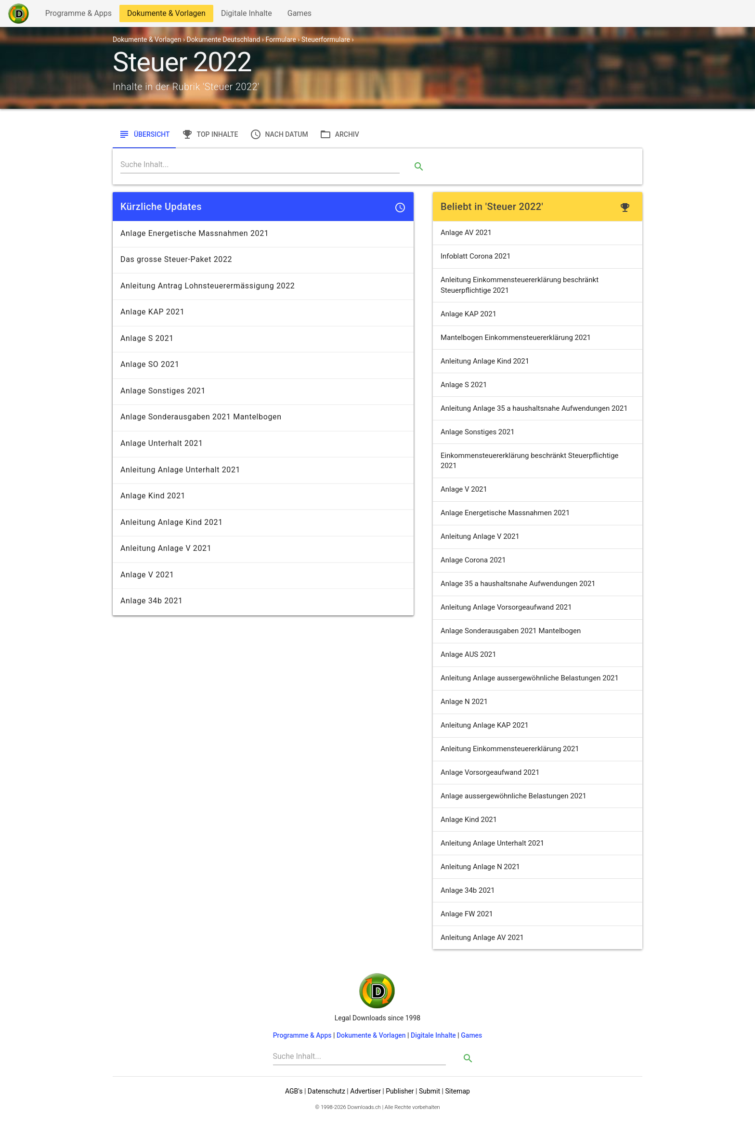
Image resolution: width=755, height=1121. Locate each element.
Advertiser (365, 1091)
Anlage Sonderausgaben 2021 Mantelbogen (511, 630)
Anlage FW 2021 (467, 914)
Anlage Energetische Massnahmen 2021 (505, 512)
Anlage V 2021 (464, 489)
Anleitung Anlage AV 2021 (482, 937)
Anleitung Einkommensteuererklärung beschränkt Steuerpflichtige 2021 (520, 284)
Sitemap (457, 1091)
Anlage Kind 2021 (469, 819)
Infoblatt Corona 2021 (476, 256)
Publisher (400, 1091)
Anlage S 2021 (464, 384)
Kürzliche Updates (161, 206)
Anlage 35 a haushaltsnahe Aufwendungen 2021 (518, 583)
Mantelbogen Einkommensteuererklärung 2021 (516, 337)
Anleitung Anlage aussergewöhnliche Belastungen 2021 (530, 678)
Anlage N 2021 (464, 701)
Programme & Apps (78, 15)
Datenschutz (326, 1091)
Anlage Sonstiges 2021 (478, 432)
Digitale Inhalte (246, 15)
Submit (429, 1091)
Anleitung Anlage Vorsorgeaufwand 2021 (506, 607)
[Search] (260, 164)
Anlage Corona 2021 (473, 560)
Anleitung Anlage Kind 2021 (485, 361)
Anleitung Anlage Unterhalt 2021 (492, 843)
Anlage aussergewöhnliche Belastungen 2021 (513, 796)
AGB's (293, 1091)
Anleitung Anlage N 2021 (480, 866)
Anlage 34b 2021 (468, 890)
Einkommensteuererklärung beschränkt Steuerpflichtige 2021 (530, 460)
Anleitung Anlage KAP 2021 (485, 725)
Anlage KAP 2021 (468, 314)
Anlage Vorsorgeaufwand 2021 (490, 772)
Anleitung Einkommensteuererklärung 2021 (510, 748)
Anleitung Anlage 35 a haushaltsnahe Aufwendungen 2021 (534, 408)
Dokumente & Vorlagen (166, 15)
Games (302, 15)
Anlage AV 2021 (466, 232)
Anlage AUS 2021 (468, 654)
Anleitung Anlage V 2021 (480, 536)
